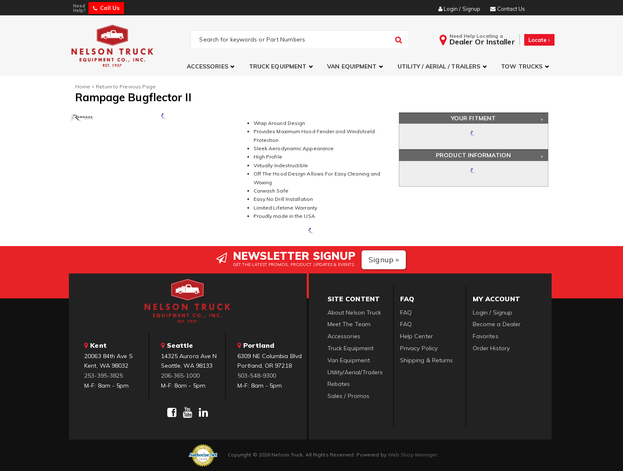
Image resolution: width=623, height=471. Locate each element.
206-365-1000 (180, 375)
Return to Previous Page (126, 86)
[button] (212, 67)
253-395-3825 (103, 375)
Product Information (473, 155)
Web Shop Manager (412, 454)
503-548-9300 (256, 375)
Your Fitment (473, 118)
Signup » (384, 259)
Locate (539, 40)
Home (82, 86)
